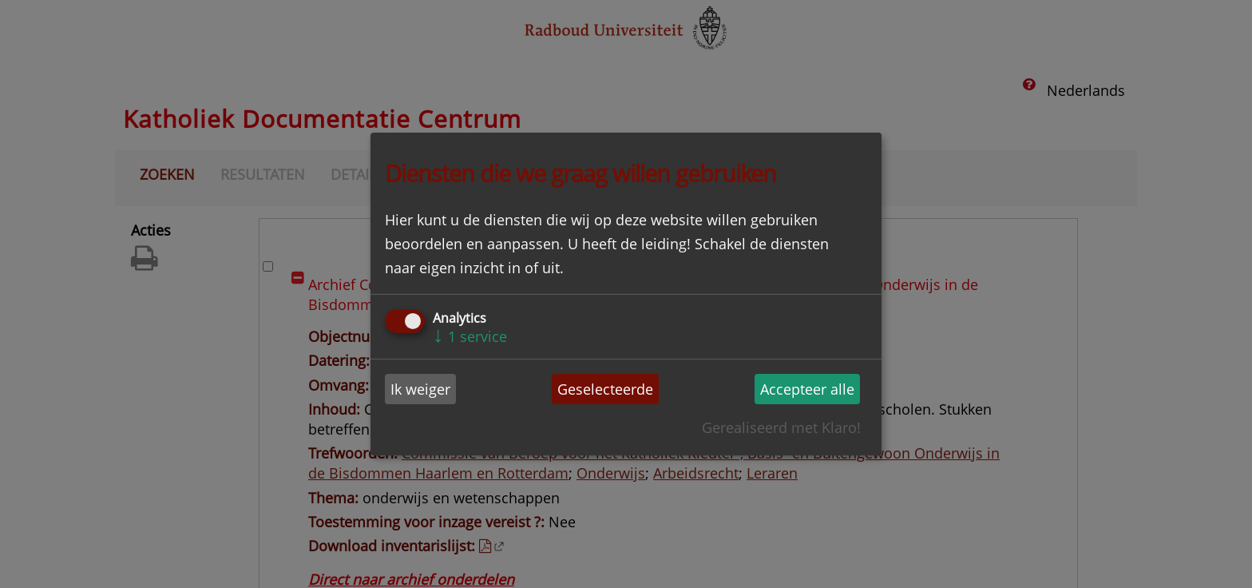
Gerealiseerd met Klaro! (781, 427)
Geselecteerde (605, 389)
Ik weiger (420, 389)
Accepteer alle (807, 389)
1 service (470, 336)
